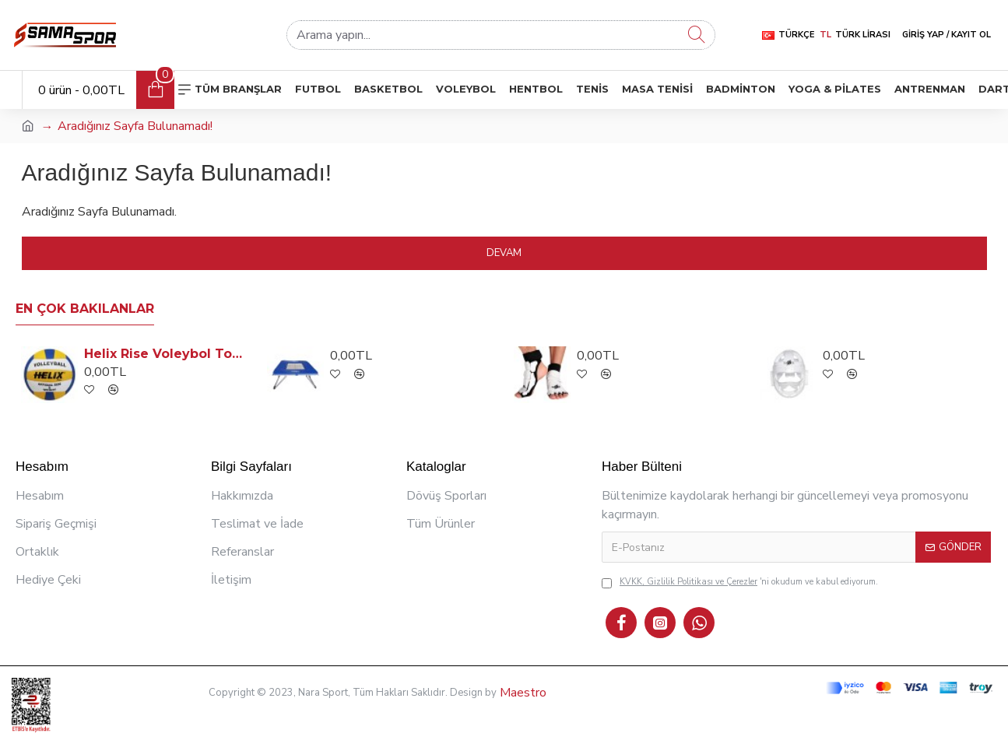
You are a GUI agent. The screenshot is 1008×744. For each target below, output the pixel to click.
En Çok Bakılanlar (85, 308)
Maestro (521, 692)
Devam (504, 253)
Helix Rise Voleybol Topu (166, 353)
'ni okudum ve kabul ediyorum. (740, 582)
